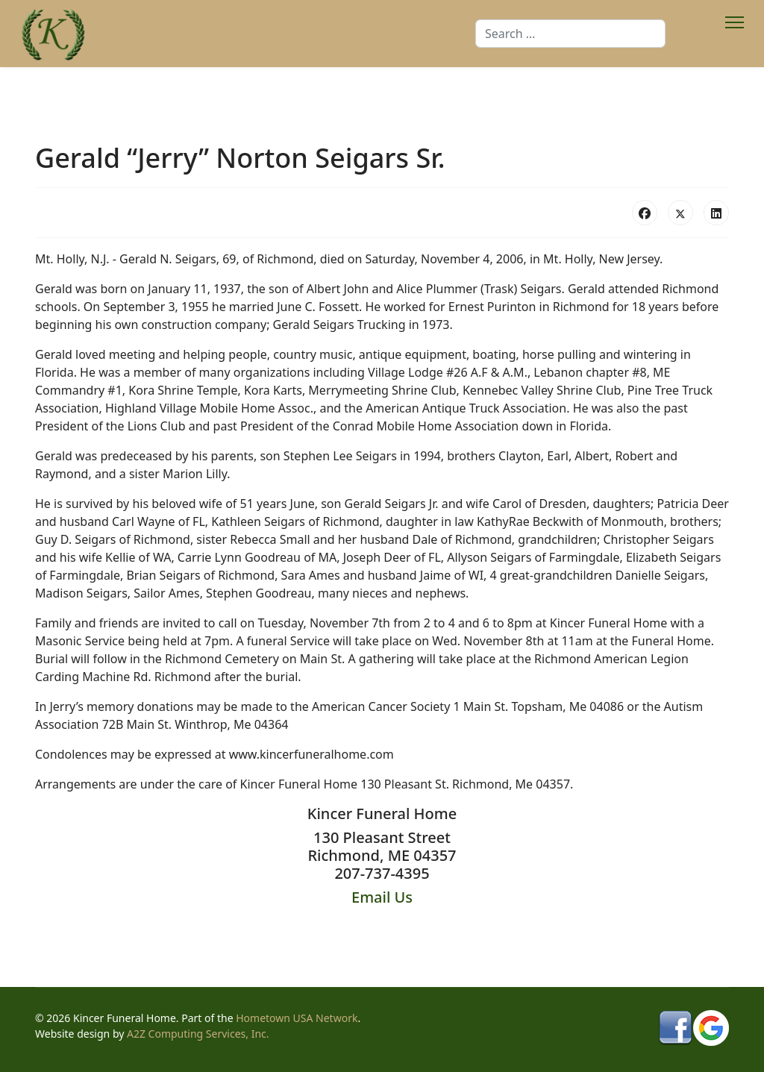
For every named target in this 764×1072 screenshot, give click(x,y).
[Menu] (734, 33)
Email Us (382, 897)
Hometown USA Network (296, 1018)
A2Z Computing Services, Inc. (198, 1033)
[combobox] (570, 33)
